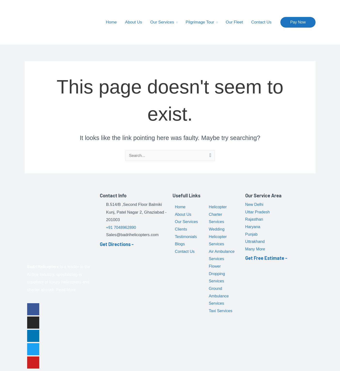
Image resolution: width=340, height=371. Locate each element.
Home (111, 22)
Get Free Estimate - (266, 260)
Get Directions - (117, 244)
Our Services (162, 22)
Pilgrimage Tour (200, 22)
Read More (66, 289)
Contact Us (261, 22)
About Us (133, 22)
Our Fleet (234, 22)
